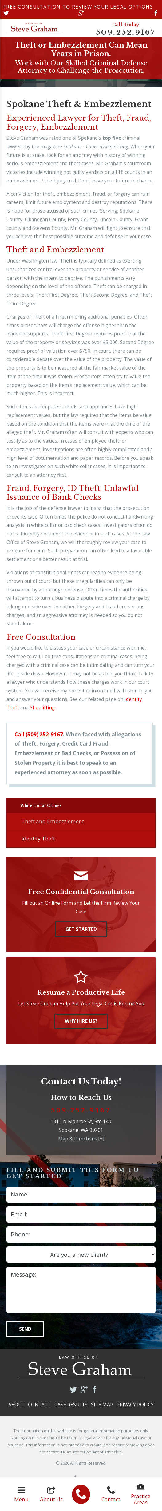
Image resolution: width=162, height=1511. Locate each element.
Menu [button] (21, 1494)
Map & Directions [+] (81, 1143)
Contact (110, 1494)
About (16, 1409)
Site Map (102, 1409)
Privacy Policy (135, 1409)
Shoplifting (42, 707)
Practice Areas (140, 1494)
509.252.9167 (126, 32)
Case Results (71, 1409)
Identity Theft (38, 842)
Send (25, 1333)
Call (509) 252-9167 (38, 734)
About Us (51, 1494)
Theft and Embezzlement (53, 825)
